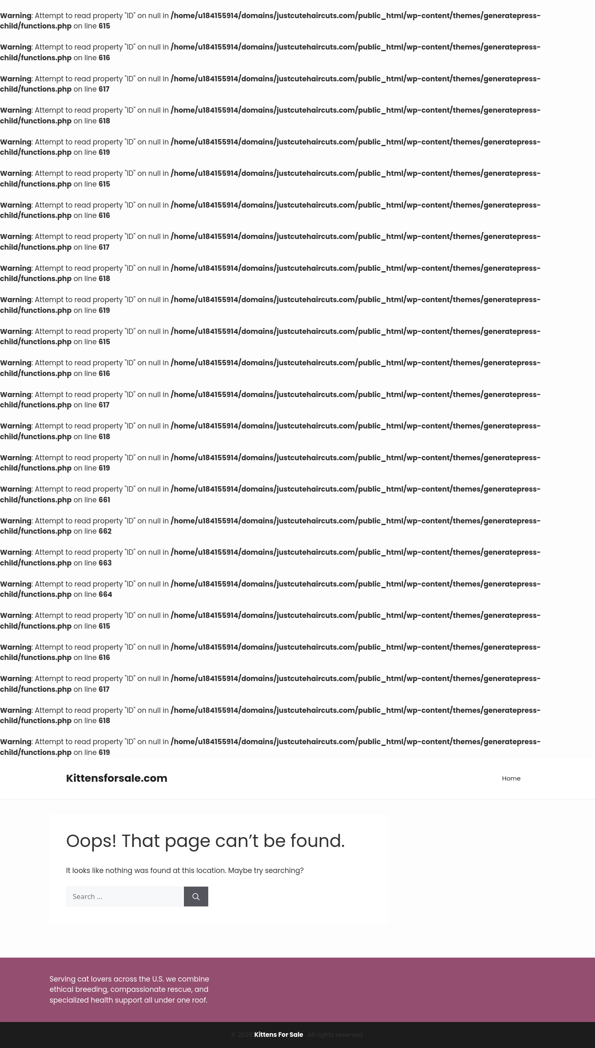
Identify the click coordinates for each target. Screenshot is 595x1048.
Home (511, 778)
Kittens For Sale (279, 1034)
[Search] (196, 896)
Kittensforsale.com (116, 778)
